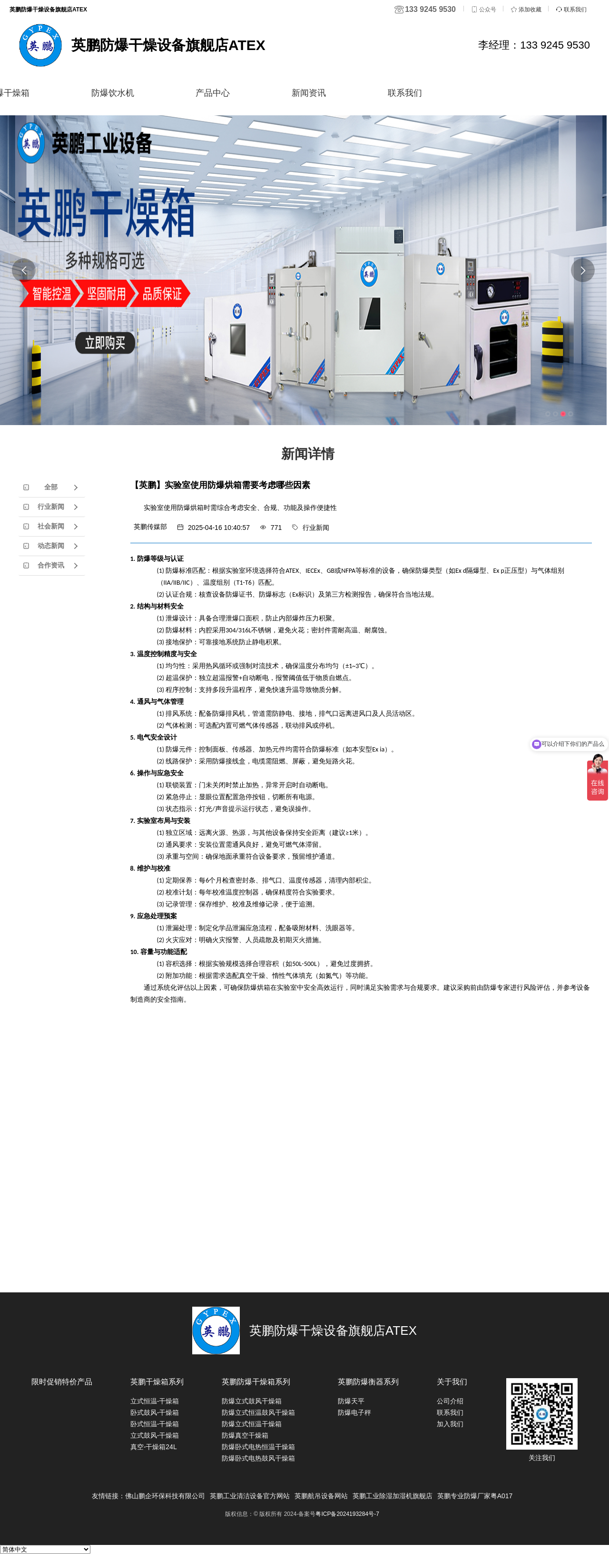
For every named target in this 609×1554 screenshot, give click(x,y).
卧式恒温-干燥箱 (154, 1424)
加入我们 (450, 1424)
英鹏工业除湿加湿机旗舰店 (392, 1496)
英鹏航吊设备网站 (321, 1496)
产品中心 (213, 93)
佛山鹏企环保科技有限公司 (165, 1496)
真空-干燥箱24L (153, 1447)
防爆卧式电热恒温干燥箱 (258, 1447)
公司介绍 (450, 1401)
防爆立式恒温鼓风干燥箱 (258, 1412)
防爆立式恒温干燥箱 (252, 1424)
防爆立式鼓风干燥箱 (252, 1401)
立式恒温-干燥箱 (154, 1401)
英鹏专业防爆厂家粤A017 (475, 1496)
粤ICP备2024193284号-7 (347, 1514)
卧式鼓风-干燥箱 (154, 1412)
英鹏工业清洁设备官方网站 (250, 1496)
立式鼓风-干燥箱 (154, 1435)
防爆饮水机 (112, 93)
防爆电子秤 (354, 1412)
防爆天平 (351, 1401)
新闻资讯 (309, 93)
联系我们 (405, 93)
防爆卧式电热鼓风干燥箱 (258, 1458)
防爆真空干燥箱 (245, 1435)
